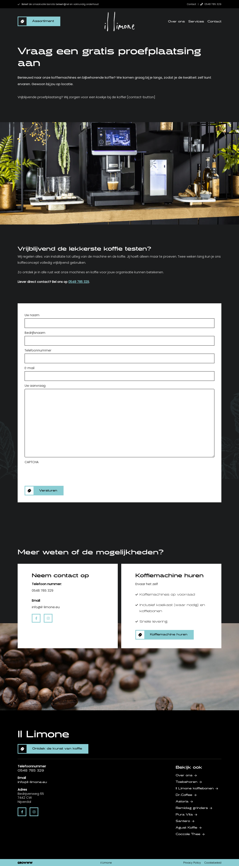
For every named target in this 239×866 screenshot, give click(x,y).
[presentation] (58, 473)
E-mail (29, 368)
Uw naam (32, 315)
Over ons (176, 22)
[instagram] (48, 618)
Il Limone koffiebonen (195, 788)
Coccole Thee (188, 834)
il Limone (106, 862)
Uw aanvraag (35, 385)
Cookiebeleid (212, 862)
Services (196, 22)
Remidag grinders (192, 808)
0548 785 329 (210, 4)
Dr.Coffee (184, 795)
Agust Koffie (186, 828)
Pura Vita (184, 815)
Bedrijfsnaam (35, 333)
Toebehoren (186, 782)
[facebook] (36, 618)
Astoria (182, 802)
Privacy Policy (192, 862)
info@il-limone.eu (32, 782)
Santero (183, 821)
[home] (119, 21)
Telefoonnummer (38, 350)
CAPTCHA (32, 462)
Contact (191, 4)
